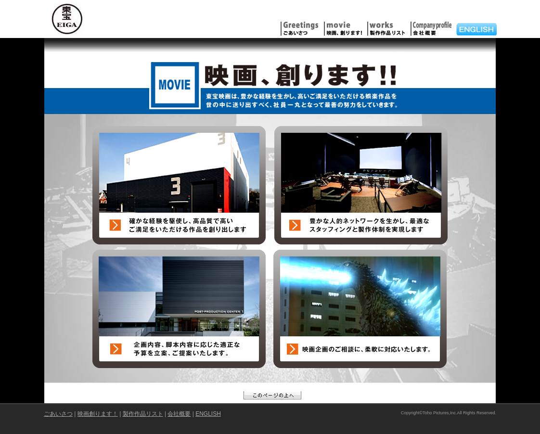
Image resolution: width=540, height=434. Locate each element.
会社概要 (179, 413)
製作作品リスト (143, 413)
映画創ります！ (97, 413)
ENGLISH (208, 413)
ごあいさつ (58, 413)
